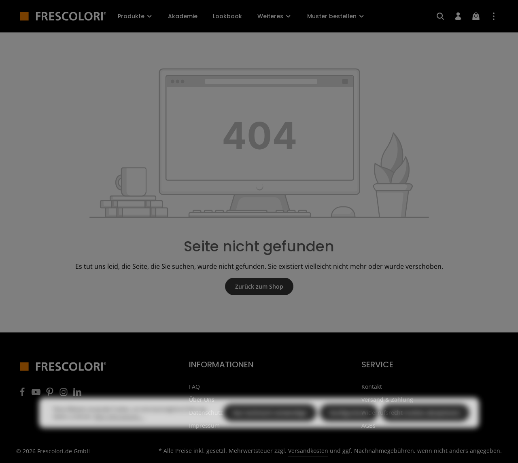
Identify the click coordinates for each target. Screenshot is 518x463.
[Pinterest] (50, 394)
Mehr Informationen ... (119, 431)
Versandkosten (308, 450)
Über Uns (201, 399)
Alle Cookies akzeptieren (425, 428)
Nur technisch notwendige (269, 428)
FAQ (194, 386)
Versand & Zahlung (387, 399)
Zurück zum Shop (259, 286)
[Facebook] (23, 394)
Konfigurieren (349, 428)
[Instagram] (64, 394)
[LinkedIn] (77, 394)
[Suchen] (440, 16)
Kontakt (371, 386)
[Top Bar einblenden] (494, 16)
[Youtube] (37, 394)
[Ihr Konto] (458, 16)
